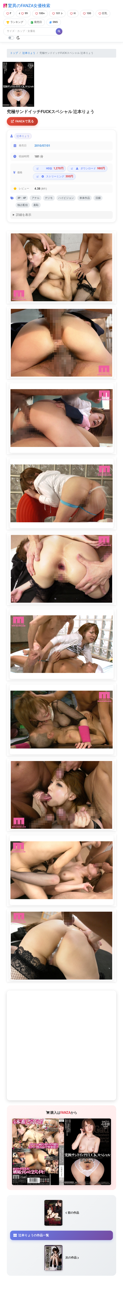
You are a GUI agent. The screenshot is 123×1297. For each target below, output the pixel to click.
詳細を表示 (23, 215)
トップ (14, 53)
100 (87, 13)
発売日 (36, 22)
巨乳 (103, 13)
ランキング (14, 22)
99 (23, 13)
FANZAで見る (22, 121)
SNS (53, 22)
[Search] (30, 31)
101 (57, 13)
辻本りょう (28, 53)
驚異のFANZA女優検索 (26, 5)
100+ (40, 13)
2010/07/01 (42, 145)
